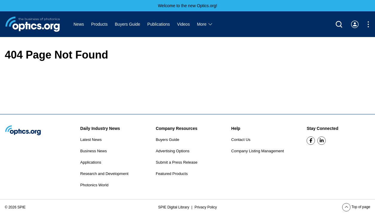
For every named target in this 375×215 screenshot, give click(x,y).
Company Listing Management (257, 151)
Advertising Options (172, 151)
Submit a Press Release (176, 162)
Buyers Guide (127, 24)
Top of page (356, 207)
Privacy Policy (206, 207)
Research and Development (104, 173)
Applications (90, 162)
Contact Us (240, 139)
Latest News (91, 139)
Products (99, 24)
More (205, 24)
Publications (158, 24)
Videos (183, 24)
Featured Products (172, 173)
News (79, 24)
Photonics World (94, 185)
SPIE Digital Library (174, 207)
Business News (93, 151)
